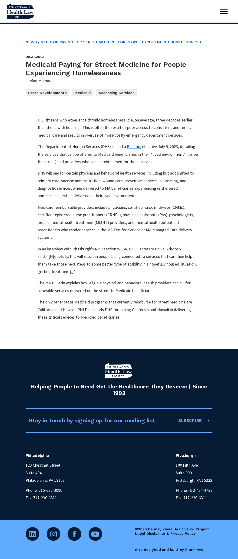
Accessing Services (117, 93)
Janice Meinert (39, 80)
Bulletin (133, 146)
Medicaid (83, 93)
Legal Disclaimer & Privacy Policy (165, 533)
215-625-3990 (50, 490)
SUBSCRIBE (190, 420)
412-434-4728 (200, 490)
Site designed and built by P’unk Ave (169, 549)
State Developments (47, 93)
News (31, 42)
